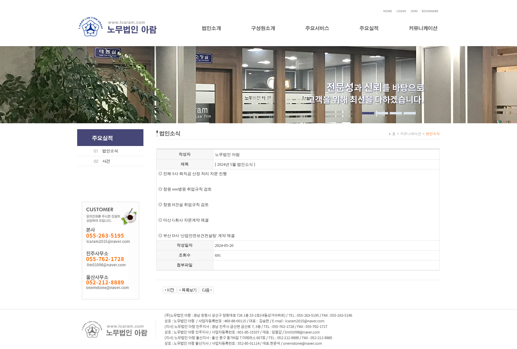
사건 (106, 161)
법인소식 (110, 151)
